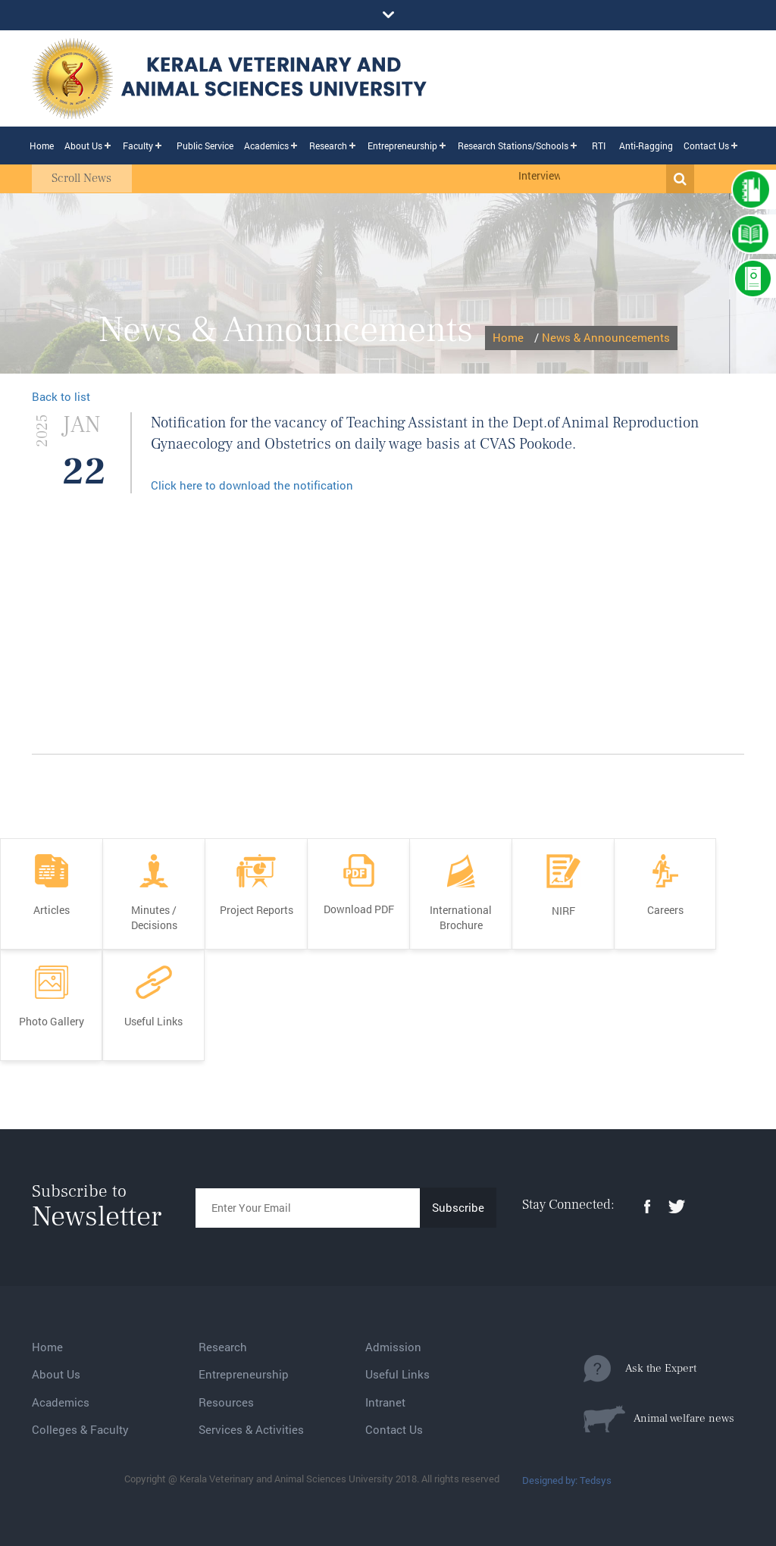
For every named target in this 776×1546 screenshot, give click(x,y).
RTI (598, 145)
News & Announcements (606, 337)
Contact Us (706, 145)
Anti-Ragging (646, 145)
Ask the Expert (640, 1368)
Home (42, 145)
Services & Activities (251, 1429)
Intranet (385, 1402)
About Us (83, 145)
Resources (226, 1402)
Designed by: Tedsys (567, 1480)
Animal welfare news (659, 1418)
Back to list (61, 396)
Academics (266, 145)
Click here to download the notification (252, 485)
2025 (42, 430)
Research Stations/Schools (513, 145)
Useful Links (397, 1374)
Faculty (138, 145)
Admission (393, 1346)
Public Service (205, 145)
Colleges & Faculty (80, 1429)
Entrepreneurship (402, 145)
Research (328, 145)
